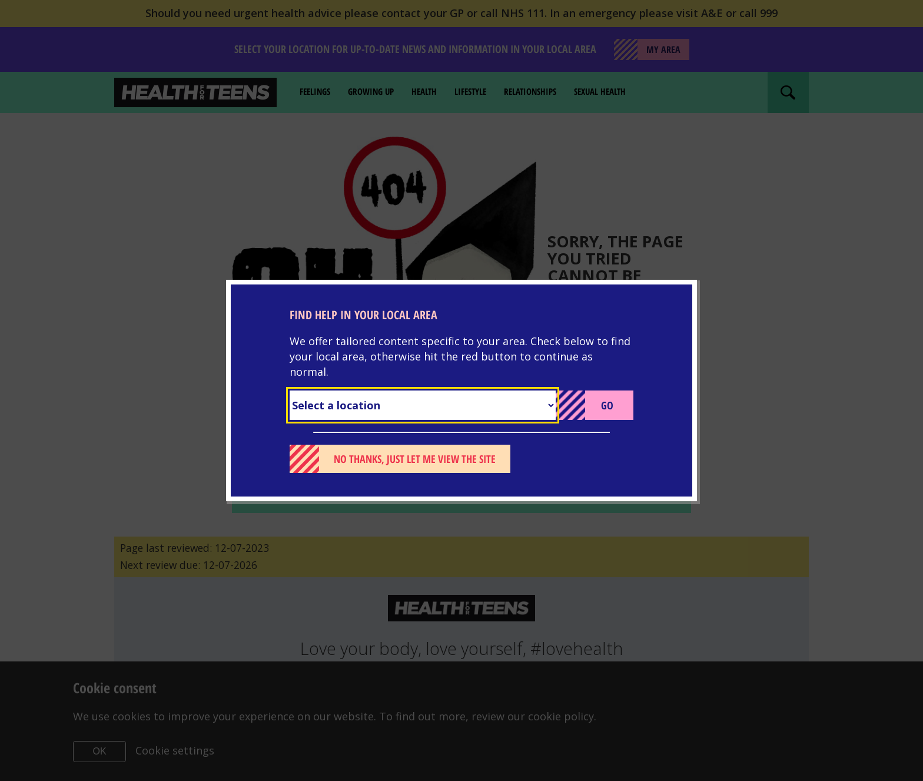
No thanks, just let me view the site (415, 459)
